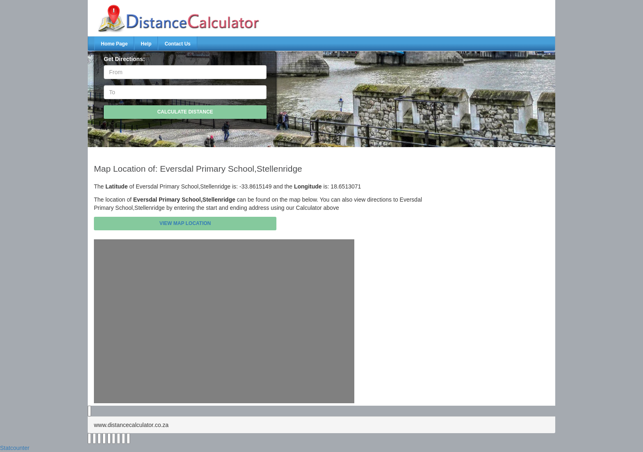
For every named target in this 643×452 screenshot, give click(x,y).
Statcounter (15, 448)
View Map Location (185, 223)
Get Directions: (124, 59)
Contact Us (177, 44)
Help (146, 44)
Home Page (114, 44)
